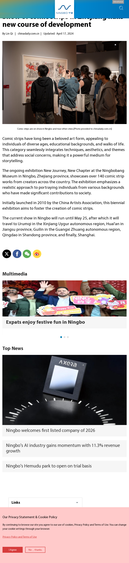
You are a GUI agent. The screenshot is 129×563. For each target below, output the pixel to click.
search (121, 8)
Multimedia (14, 274)
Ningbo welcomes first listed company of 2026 (50, 430)
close (1, 514)
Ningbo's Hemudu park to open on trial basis (49, 466)
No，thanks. (35, 550)
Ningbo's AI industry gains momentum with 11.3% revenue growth (63, 448)
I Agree (13, 550)
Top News (12, 348)
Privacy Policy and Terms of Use (20, 537)
